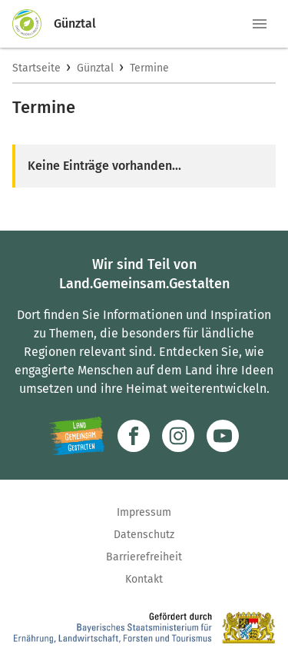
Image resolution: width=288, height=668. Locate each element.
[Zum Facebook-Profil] (134, 436)
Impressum (144, 512)
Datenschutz (144, 534)
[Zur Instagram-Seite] (178, 436)
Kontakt (144, 579)
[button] (259, 24)
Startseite (36, 68)
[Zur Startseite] (33, 23)
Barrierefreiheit (144, 556)
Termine (149, 68)
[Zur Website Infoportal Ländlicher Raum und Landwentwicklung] (77, 436)
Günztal (95, 68)
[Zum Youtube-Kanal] (223, 436)
